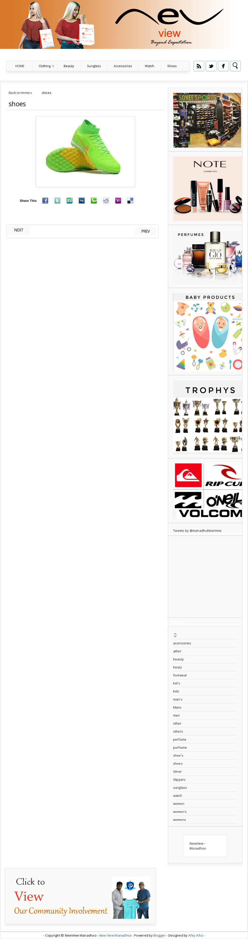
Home (20, 66)
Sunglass (94, 66)
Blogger (159, 935)
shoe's (178, 755)
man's (177, 699)
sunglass (180, 787)
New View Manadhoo (115, 935)
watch (177, 795)
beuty (177, 667)
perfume (179, 739)
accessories (182, 643)
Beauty (69, 66)
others (178, 731)
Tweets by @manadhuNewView (197, 530)
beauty (178, 659)
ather (177, 651)
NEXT (18, 230)
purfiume (180, 747)
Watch (149, 66)
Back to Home (19, 92)
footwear (180, 675)
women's (180, 811)
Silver (177, 771)
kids (176, 691)
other (177, 723)
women (178, 803)
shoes (17, 103)
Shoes (172, 66)
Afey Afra (195, 935)
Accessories (123, 66)
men (176, 715)
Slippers (179, 779)
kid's (176, 683)
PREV (145, 231)
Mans (177, 707)
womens (179, 819)
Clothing (45, 66)
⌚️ (175, 635)
